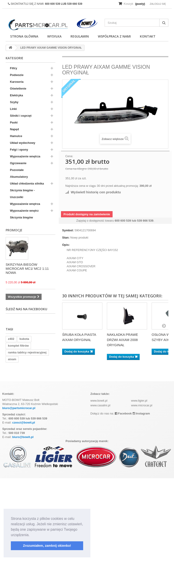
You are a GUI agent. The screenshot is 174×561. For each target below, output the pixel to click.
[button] (31, 535)
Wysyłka (54, 36)
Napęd (14, 129)
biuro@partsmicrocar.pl (18, 408)
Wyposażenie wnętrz (24, 210)
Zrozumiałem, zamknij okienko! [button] (47, 545)
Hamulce (16, 136)
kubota (24, 339)
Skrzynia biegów (21, 217)
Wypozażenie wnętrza (25, 204)
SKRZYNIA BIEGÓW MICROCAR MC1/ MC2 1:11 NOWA (27, 269)
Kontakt (147, 36)
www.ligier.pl (139, 400)
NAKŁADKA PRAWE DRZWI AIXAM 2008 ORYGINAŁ (122, 340)
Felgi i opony (19, 149)
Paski (14, 122)
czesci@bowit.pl (23, 422)
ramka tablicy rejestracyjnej (27, 352)
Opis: (66, 244)
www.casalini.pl (100, 405)
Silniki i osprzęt (20, 115)
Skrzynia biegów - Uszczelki (22, 194)
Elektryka (16, 95)
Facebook (123, 413)
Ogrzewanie (18, 163)
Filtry (13, 68)
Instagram (141, 413)
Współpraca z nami (114, 36)
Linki (13, 109)
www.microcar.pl (141, 405)
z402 (11, 339)
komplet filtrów (18, 345)
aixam (12, 359)
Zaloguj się (158, 3)
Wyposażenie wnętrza (25, 156)
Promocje (14, 230)
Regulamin (80, 36)
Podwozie (17, 75)
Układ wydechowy (22, 142)
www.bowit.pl (98, 400)
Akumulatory (19, 176)
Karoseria (17, 81)
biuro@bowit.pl (22, 437)
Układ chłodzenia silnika (27, 183)
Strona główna (24, 36)
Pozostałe (17, 170)
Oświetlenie (18, 88)
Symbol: (68, 230)
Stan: (66, 237)
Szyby (14, 102)
